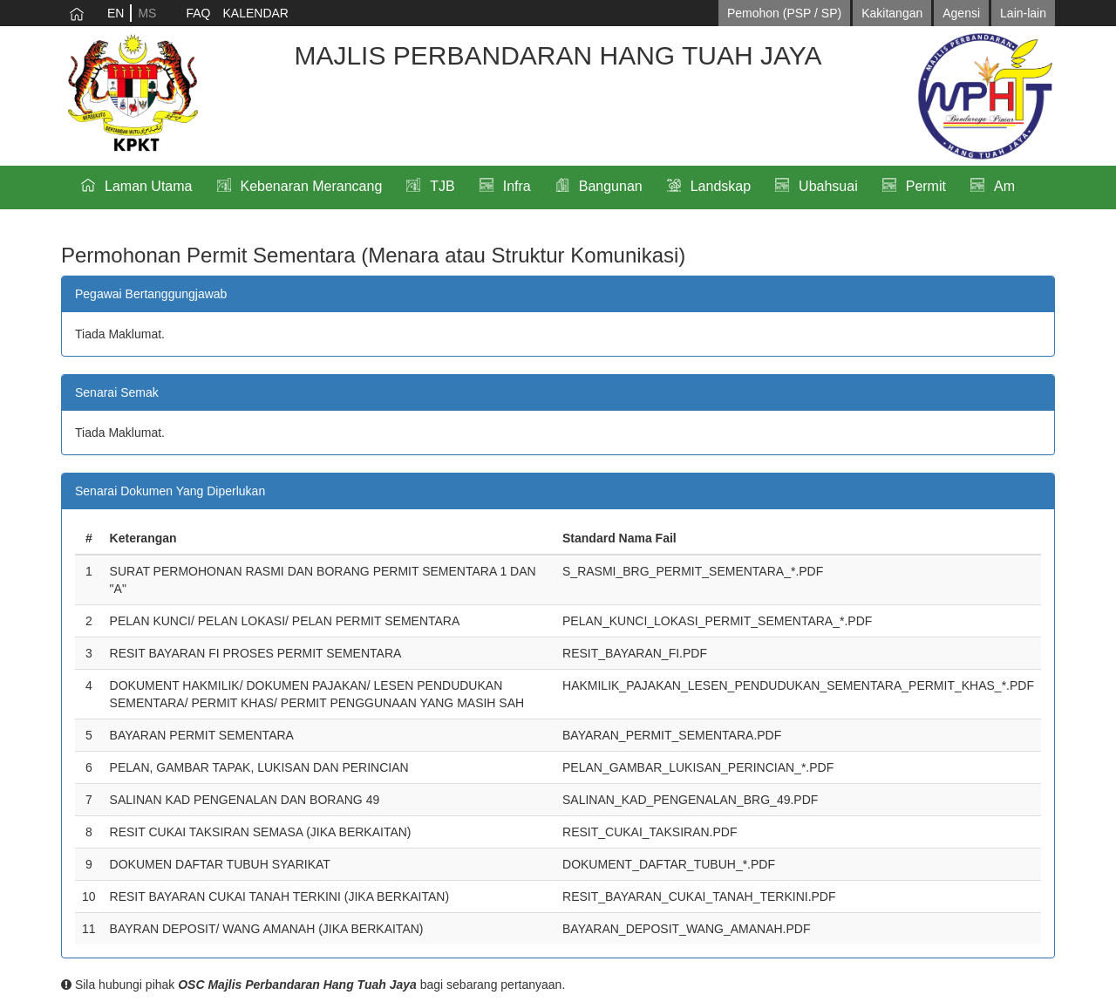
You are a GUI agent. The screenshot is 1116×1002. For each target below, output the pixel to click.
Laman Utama (149, 186)
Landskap (721, 186)
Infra (517, 186)
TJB (442, 186)
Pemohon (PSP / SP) (784, 13)
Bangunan (611, 186)
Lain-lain (1023, 13)
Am (1004, 186)
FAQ (198, 13)
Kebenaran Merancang (312, 186)
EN (115, 13)
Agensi (961, 13)
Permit (926, 186)
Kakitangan (891, 13)
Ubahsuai (828, 186)
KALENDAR (255, 13)
